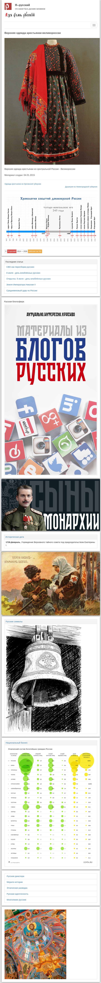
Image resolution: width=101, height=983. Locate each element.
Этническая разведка (17, 888)
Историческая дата (14, 537)
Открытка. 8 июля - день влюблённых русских (28, 279)
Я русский (22, 5)
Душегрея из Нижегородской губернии (81, 187)
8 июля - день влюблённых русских (23, 273)
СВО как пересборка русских (20, 267)
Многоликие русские (16, 900)
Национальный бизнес (17, 743)
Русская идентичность (17, 894)
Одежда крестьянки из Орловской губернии (23, 184)
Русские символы (14, 621)
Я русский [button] (12, 251)
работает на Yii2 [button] (35, 251)
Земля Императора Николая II (21, 284)
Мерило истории (15, 882)
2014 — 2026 (22, 251)
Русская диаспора (15, 876)
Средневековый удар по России (21, 290)
